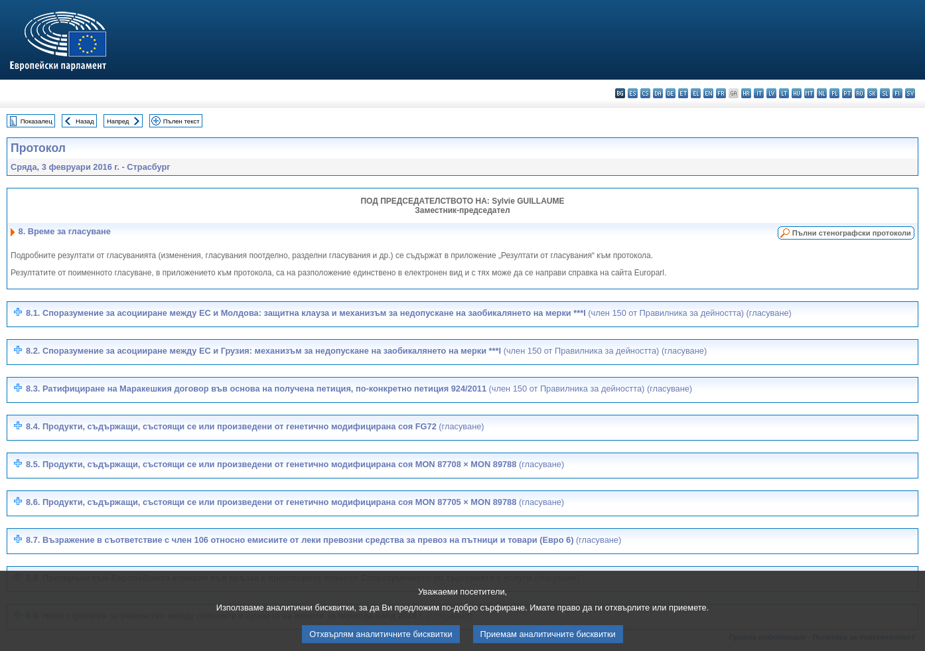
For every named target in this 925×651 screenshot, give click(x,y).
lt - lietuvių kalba (784, 93)
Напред (118, 121)
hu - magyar (797, 93)
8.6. (295, 502)
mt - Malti (809, 93)
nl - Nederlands (822, 93)
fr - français (721, 93)
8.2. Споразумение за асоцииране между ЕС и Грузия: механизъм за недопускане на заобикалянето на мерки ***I (366, 351)
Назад (85, 121)
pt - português (847, 93)
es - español (633, 93)
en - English (708, 93)
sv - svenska (910, 93)
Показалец (36, 121)
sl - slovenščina (885, 93)
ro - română (860, 93)
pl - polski (834, 93)
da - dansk (658, 93)
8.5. (295, 464)
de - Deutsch (671, 93)
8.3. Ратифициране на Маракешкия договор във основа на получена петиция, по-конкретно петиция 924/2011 (359, 389)
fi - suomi (897, 93)
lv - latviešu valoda (771, 93)
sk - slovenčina (872, 93)
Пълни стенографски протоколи (851, 233)
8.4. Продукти (255, 426)
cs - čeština (645, 93)
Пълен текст (181, 121)
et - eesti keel (683, 93)
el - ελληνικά (696, 93)
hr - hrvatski (746, 93)
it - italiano (759, 93)
